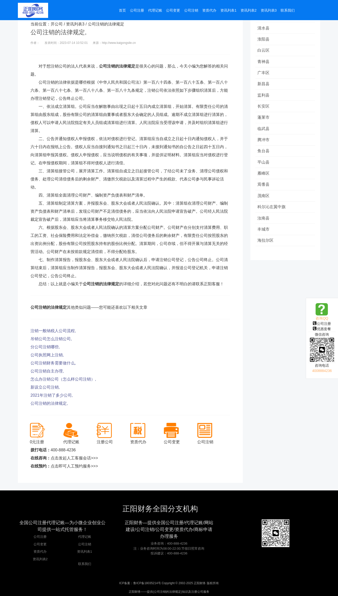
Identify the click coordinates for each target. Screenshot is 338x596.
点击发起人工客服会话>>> (74, 458)
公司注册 (322, 324)
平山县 (264, 164)
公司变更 (40, 544)
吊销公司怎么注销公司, (51, 339)
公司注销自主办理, (47, 371)
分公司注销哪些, (45, 347)
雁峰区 (264, 175)
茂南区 (264, 198)
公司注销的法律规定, (49, 403)
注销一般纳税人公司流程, (53, 331)
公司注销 (84, 544)
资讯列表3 (75, 24)
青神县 (264, 62)
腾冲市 (264, 141)
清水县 (264, 28)
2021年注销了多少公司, (51, 395)
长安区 (264, 107)
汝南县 (264, 221)
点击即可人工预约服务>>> (74, 466)
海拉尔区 (266, 243)
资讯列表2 (40, 559)
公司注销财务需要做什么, (53, 363)
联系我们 (84, 564)
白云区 (264, 51)
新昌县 (264, 85)
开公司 (57, 24)
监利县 (264, 96)
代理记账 (84, 537)
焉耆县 (264, 187)
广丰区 (264, 73)
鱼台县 (264, 153)
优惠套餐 (322, 329)
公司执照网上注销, (47, 355)
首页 (122, 11)
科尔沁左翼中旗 (272, 209)
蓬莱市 (264, 119)
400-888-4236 (63, 450)
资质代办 (40, 551)
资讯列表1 (84, 551)
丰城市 (264, 232)
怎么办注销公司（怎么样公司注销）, (63, 379)
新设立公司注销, (45, 387)
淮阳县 (264, 39)
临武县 (264, 130)
